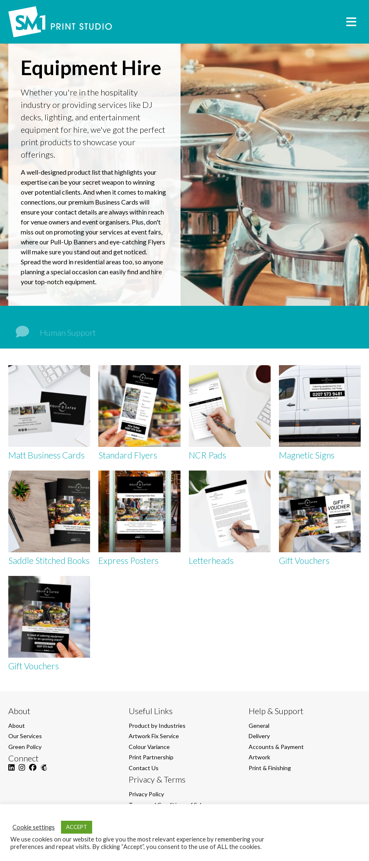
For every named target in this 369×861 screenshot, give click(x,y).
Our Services (25, 735)
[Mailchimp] (44, 772)
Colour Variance (149, 746)
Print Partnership (151, 757)
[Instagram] (22, 772)
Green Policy (25, 746)
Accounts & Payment (276, 746)
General (259, 725)
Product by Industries (157, 725)
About (16, 725)
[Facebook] (33, 772)
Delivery (259, 735)
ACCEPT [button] (76, 827)
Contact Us (144, 767)
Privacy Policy (146, 794)
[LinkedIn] (11, 772)
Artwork (259, 757)
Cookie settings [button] (33, 827)
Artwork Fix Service (154, 735)
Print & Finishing (270, 767)
